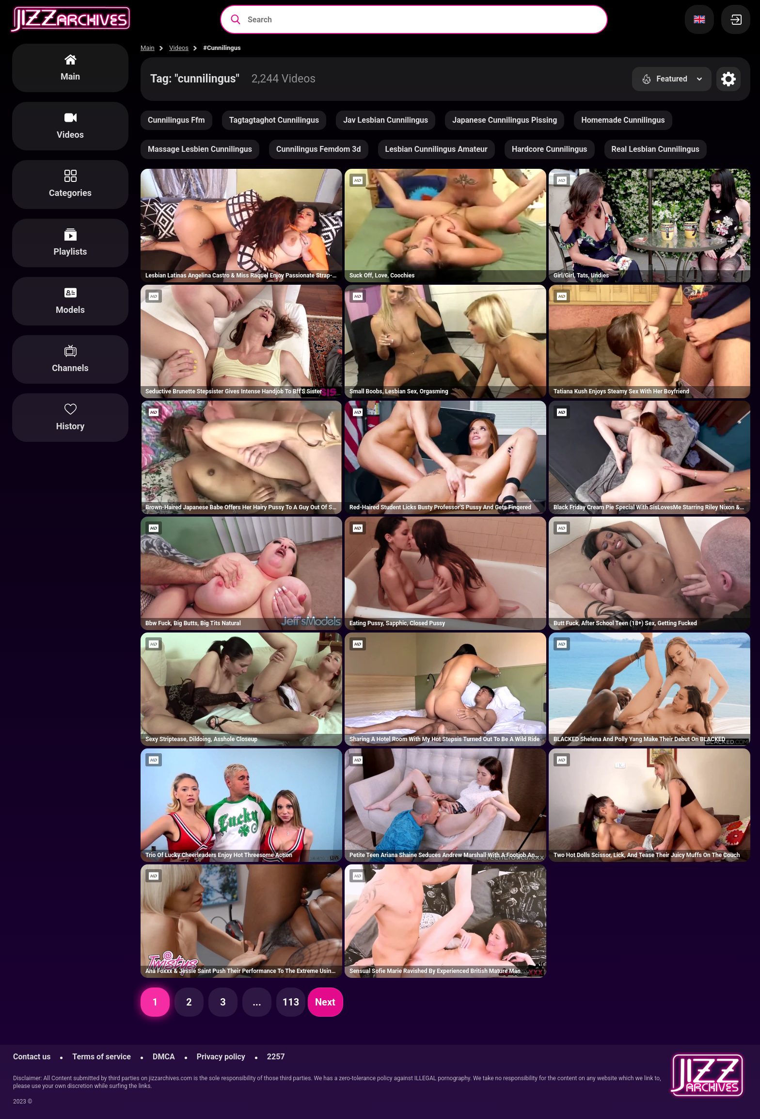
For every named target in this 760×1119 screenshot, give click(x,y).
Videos (179, 47)
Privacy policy (221, 1056)
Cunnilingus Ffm (176, 120)
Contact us (31, 1056)
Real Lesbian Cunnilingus (655, 149)
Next (325, 1002)
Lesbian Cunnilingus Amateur (436, 149)
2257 (276, 1056)
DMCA (164, 1056)
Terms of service (101, 1056)
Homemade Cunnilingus (623, 120)
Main (148, 47)
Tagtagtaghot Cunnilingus (274, 120)
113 (291, 1002)
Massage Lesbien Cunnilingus (200, 149)
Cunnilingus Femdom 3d (318, 149)
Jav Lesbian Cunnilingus (385, 120)
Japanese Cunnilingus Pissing (504, 120)
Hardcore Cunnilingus (549, 149)
